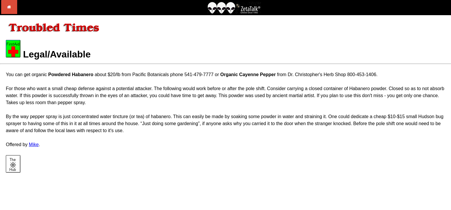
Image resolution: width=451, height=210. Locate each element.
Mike (34, 144)
